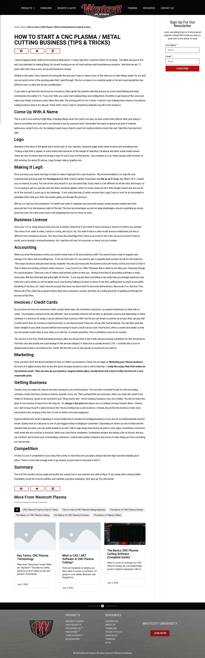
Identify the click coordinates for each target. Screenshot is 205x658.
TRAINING (110, 639)
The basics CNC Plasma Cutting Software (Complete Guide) (122, 553)
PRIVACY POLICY (113, 632)
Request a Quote (67, 8)
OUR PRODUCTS (73, 624)
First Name (171, 45)
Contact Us (167, 8)
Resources (149, 8)
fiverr (109, 156)
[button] (21, 51)
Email (168, 56)
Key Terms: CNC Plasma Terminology (32, 557)
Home (17, 27)
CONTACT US (111, 621)
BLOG (108, 642)
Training (132, 8)
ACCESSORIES (72, 639)
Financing (46, 8)
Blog (23, 27)
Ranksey (128, 653)
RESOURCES (111, 635)
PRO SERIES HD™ (74, 628)
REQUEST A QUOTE (74, 621)
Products (28, 8)
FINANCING (111, 628)
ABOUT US (110, 624)
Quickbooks (76, 268)
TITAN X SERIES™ (74, 635)
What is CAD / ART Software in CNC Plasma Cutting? (78, 559)
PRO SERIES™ (72, 632)
